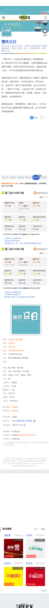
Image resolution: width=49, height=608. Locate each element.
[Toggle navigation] (3, 3)
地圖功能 (21, 162)
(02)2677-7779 (17, 410)
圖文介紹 (5, 162)
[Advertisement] (24, 132)
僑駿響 (7, 520)
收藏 (45, 15)
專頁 (36, 103)
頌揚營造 (11, 328)
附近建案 (44, 162)
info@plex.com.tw (37, 449)
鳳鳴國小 (15, 392)
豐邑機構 (18, 325)
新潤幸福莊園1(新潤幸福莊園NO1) (30, 548)
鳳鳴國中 (15, 396)
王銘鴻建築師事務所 (16, 336)
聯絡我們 (28, 597)
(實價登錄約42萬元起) (27, 420)
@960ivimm (31, 451)
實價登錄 (36, 161)
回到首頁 (9, 597)
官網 (46, 103)
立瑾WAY (30, 520)
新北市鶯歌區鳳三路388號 (22, 406)
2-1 (46, 238)
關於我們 (19, 597)
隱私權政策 (38, 597)
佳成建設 (11, 325)
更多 (44, 576)
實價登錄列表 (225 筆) (9, 169)
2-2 (46, 182)
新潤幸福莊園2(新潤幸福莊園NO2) (8, 548)
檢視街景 (28, 162)
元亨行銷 (11, 332)
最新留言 (13, 162)
